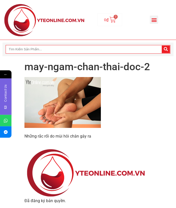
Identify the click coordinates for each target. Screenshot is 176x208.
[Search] (165, 49)
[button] (154, 20)
